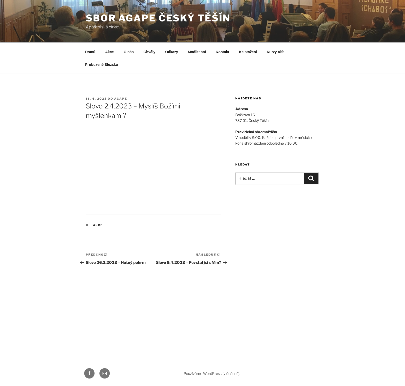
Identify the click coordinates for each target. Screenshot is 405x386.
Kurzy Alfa (276, 52)
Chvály (149, 52)
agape (120, 98)
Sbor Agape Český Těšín (158, 18)
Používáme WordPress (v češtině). (212, 373)
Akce (109, 52)
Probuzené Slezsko (101, 64)
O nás (129, 52)
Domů (90, 52)
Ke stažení (248, 52)
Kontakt (222, 52)
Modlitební (197, 52)
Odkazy (171, 52)
